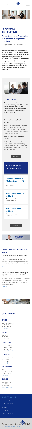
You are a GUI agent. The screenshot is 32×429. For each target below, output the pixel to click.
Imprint (4, 407)
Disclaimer (5, 410)
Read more (16, 156)
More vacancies (16, 225)
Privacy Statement (7, 413)
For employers (8, 400)
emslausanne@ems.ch (7, 351)
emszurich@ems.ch (7, 387)
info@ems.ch (5, 328)
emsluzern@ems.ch (7, 363)
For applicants (8, 403)
